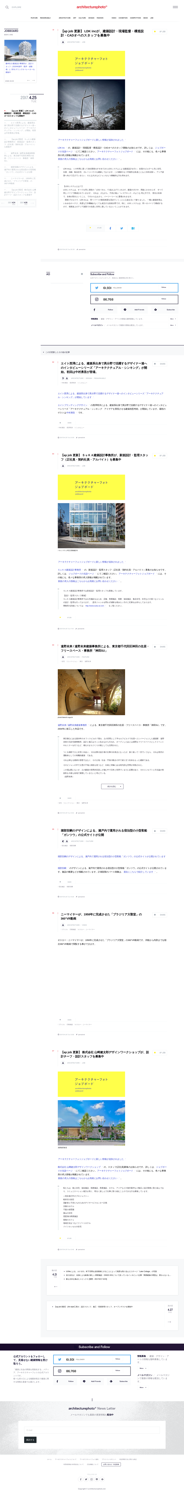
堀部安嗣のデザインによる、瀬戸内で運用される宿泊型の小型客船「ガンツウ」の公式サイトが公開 (20, 169)
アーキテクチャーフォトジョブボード (115, 151)
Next (33, 80)
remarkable (100, 378)
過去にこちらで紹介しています (138, 872)
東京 (81, 661)
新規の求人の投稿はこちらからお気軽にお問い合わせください (87, 159)
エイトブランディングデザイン (72, 405)
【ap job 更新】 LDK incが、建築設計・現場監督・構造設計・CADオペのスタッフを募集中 (20, 113)
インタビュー (82, 383)
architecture (73, 42)
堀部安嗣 (73, 845)
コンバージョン (72, 661)
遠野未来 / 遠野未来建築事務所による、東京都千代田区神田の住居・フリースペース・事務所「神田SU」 (19, 157)
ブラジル (65, 929)
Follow (164, 287)
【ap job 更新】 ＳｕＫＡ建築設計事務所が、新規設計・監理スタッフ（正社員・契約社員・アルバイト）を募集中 (20, 143)
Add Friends (139, 310)
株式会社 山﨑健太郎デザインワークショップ (79, 1167)
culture (89, 841)
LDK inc (61, 148)
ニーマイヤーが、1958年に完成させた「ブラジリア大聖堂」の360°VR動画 (20, 181)
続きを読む (112, 786)
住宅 (63, 661)
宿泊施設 (65, 845)
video (84, 925)
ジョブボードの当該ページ (81, 574)
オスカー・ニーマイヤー (86, 929)
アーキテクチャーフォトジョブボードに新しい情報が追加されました (91, 140)
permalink (82, 249)
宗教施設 (73, 929)
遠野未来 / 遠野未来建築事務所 (72, 725)
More (172, 319)
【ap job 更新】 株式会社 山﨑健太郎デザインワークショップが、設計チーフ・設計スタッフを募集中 (20, 192)
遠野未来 (88, 661)
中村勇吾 (65, 383)
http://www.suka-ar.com (94, 606)
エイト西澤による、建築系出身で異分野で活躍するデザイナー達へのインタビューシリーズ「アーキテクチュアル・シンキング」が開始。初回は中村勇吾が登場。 (20, 128)
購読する (30, 1440)
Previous (29, 80)
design (89, 378)
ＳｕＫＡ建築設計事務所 (69, 570)
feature (85, 657)
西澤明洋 (73, 383)
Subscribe (171, 310)
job (83, 42)
